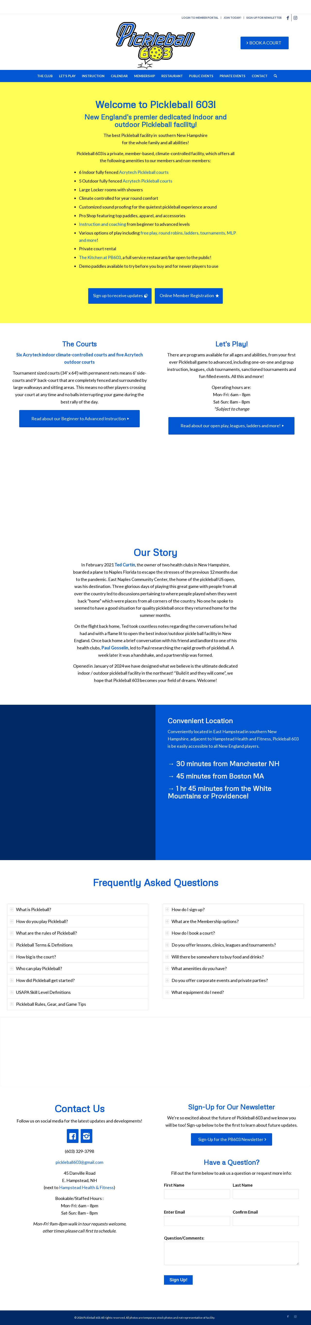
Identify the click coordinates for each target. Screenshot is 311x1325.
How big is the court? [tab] (33, 956)
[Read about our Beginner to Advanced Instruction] (79, 419)
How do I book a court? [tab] (190, 933)
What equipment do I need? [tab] (194, 992)
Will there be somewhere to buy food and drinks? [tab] (214, 956)
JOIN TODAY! (232, 17)
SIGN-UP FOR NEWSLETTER (264, 17)
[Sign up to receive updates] (120, 296)
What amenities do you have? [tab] (196, 968)
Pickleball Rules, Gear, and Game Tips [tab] (48, 1004)
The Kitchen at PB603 (100, 257)
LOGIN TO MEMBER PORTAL (200, 17)
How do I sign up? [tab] (185, 909)
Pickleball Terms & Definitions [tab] (41, 945)
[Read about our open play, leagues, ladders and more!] (231, 426)
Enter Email (174, 1212)
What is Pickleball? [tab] (30, 909)
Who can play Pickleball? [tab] (36, 968)
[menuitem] (200, 18)
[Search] (274, 76)
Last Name (243, 1185)
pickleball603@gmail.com (79, 1162)
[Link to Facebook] (287, 17)
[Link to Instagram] (295, 17)
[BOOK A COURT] (265, 43)
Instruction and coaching (102, 224)
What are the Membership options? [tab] (202, 921)
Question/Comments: (184, 1238)
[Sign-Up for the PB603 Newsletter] (231, 1139)
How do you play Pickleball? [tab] (39, 921)
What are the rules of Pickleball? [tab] (43, 933)
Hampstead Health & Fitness (86, 1187)
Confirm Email (245, 1212)
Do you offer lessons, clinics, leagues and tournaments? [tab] (220, 945)
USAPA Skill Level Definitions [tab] (40, 992)
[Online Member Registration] (189, 296)
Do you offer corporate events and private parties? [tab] (216, 980)
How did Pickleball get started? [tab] (42, 980)
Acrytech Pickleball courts (144, 172)
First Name (174, 1185)
